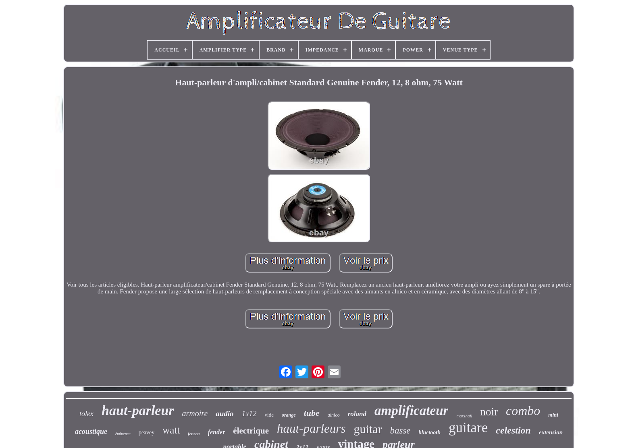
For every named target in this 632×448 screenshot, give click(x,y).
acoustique (91, 431)
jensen (194, 433)
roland (357, 414)
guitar (367, 429)
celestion (513, 430)
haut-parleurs (311, 428)
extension (551, 432)
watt (171, 430)
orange (289, 415)
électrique (251, 431)
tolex (86, 414)
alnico (334, 415)
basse (400, 430)
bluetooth (430, 432)
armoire (195, 413)
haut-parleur (138, 410)
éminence (123, 433)
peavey (147, 432)
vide (269, 415)
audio (224, 413)
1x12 (249, 413)
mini (553, 415)
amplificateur (411, 410)
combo (523, 410)
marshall (464, 415)
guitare (468, 428)
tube (312, 413)
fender (216, 432)
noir (489, 412)
